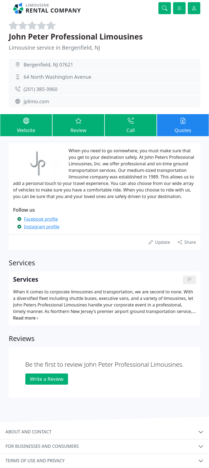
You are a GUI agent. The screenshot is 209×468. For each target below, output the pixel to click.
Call (130, 124)
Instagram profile (42, 227)
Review (78, 124)
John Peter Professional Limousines (76, 36)
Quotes (182, 124)
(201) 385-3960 (40, 89)
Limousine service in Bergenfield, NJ (54, 47)
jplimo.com (36, 101)
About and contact (28, 432)
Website (26, 124)
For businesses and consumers (42, 446)
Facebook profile (41, 219)
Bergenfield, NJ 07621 (48, 64)
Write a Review (46, 379)
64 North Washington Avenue (57, 77)
